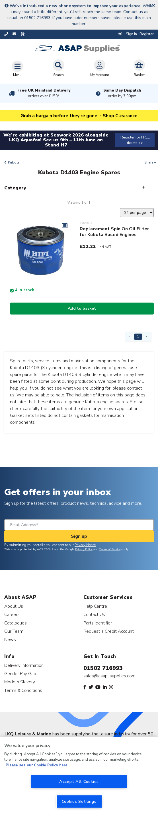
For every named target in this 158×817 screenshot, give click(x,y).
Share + (150, 162)
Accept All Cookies (79, 781)
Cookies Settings (79, 801)
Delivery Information (24, 665)
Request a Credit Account (108, 631)
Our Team (13, 631)
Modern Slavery (19, 682)
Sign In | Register (136, 34)
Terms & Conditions (23, 690)
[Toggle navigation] (17, 68)
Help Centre (95, 606)
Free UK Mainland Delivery (43, 93)
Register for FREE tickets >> (135, 140)
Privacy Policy (84, 549)
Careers (12, 614)
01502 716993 (103, 668)
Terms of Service (109, 549)
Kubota (14, 162)
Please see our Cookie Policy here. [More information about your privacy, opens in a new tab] (37, 765)
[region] (79, 777)
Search (58, 68)
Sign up (79, 536)
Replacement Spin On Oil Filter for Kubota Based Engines (114, 232)
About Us (13, 606)
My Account (99, 68)
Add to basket (82, 308)
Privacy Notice (85, 545)
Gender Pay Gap (20, 674)
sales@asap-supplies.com (109, 676)
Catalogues (15, 623)
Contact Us (94, 614)
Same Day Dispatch (122, 93)
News (10, 639)
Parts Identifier (97, 623)
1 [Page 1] (138, 336)
